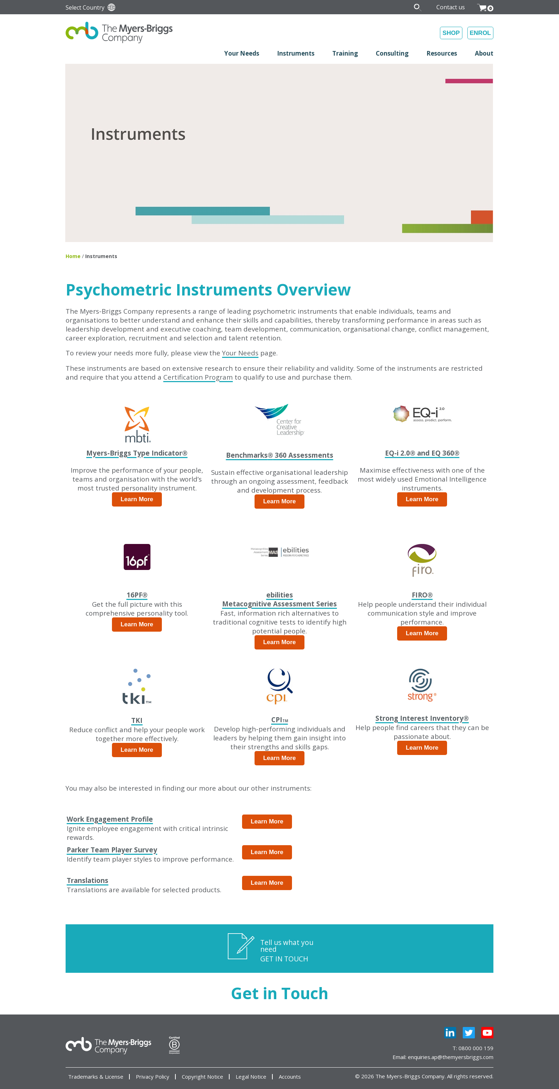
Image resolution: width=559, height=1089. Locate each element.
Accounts (290, 1076)
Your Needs (240, 352)
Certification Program (198, 377)
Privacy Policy (152, 1076)
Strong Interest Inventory (422, 718)
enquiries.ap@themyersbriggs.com (450, 1056)
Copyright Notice (202, 1076)
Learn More (136, 499)
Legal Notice (251, 1076)
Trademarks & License (95, 1076)
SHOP (451, 33)
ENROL (480, 33)
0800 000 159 (475, 1048)
